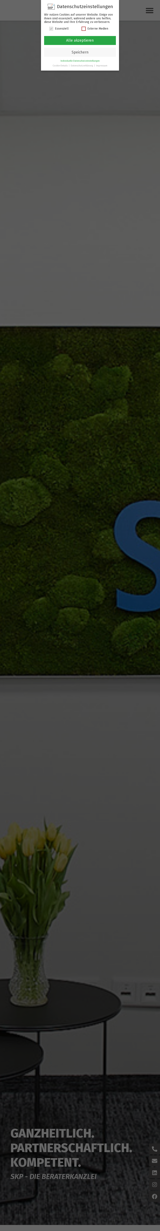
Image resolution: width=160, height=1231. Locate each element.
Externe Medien (95, 29)
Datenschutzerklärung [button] (82, 65)
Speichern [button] (80, 52)
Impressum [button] (101, 65)
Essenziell (59, 29)
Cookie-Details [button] (60, 65)
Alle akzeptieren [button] (80, 40)
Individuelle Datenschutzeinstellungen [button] (80, 61)
